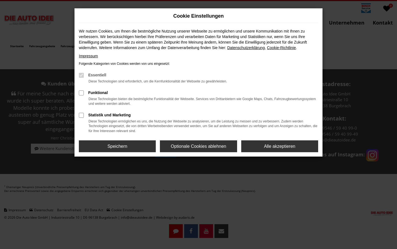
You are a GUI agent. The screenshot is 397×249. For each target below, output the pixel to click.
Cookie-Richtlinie (281, 47)
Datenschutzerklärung (246, 47)
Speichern (117, 146)
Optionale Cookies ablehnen (198, 146)
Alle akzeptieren (279, 146)
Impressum (88, 56)
